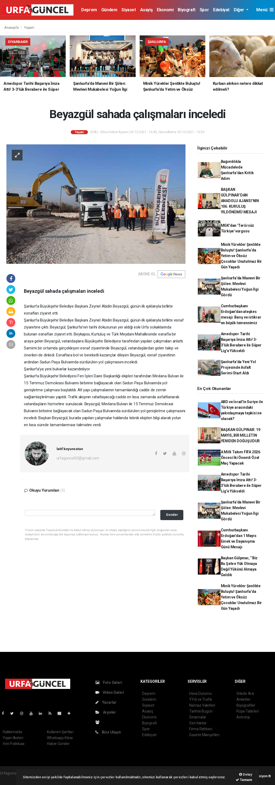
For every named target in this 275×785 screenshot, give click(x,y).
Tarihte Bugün (201, 711)
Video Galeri (109, 692)
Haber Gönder (58, 744)
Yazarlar (106, 702)
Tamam (244, 780)
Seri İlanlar (198, 723)
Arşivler (105, 712)
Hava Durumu (200, 693)
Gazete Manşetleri (204, 735)
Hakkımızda (12, 732)
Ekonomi (165, 9)
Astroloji (243, 717)
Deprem (89, 9)
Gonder (172, 515)
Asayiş (146, 9)
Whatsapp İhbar (60, 738)
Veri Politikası (13, 744)
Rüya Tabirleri (247, 711)
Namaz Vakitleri (202, 705)
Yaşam (29, 27)
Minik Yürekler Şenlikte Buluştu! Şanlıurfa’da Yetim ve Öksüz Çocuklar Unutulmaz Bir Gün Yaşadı (241, 255)
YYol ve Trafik (200, 699)
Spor (204, 9)
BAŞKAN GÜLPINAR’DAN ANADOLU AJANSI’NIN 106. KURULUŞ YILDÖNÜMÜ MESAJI (240, 200)
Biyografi (186, 9)
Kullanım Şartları (60, 732)
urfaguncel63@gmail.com (78, 458)
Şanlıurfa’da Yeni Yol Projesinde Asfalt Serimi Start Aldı (238, 367)
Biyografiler (245, 705)
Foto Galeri (108, 682)
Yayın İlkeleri (13, 738)
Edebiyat (221, 9)
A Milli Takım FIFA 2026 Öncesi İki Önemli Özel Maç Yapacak (241, 457)
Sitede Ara (245, 693)
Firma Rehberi (200, 729)
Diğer (239, 9)
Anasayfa (11, 27)
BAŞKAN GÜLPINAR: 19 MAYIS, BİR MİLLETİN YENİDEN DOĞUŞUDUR (240, 435)
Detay (245, 774)
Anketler (243, 699)
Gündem (109, 9)
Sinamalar (197, 717)
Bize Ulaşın (108, 732)
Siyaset (128, 9)
